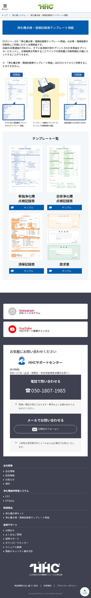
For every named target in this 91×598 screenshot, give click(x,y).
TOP (84, 593)
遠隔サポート (12, 538)
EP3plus (9, 500)
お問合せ (10, 530)
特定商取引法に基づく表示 (26, 586)
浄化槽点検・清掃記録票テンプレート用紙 (27, 517)
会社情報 (10, 471)
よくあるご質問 (13, 534)
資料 (7, 483)
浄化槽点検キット (14, 513)
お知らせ (10, 479)
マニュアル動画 (13, 547)
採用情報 (10, 475)
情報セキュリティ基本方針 (19, 551)
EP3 (7, 496)
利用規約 (48, 586)
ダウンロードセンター (17, 542)
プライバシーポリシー (67, 586)
